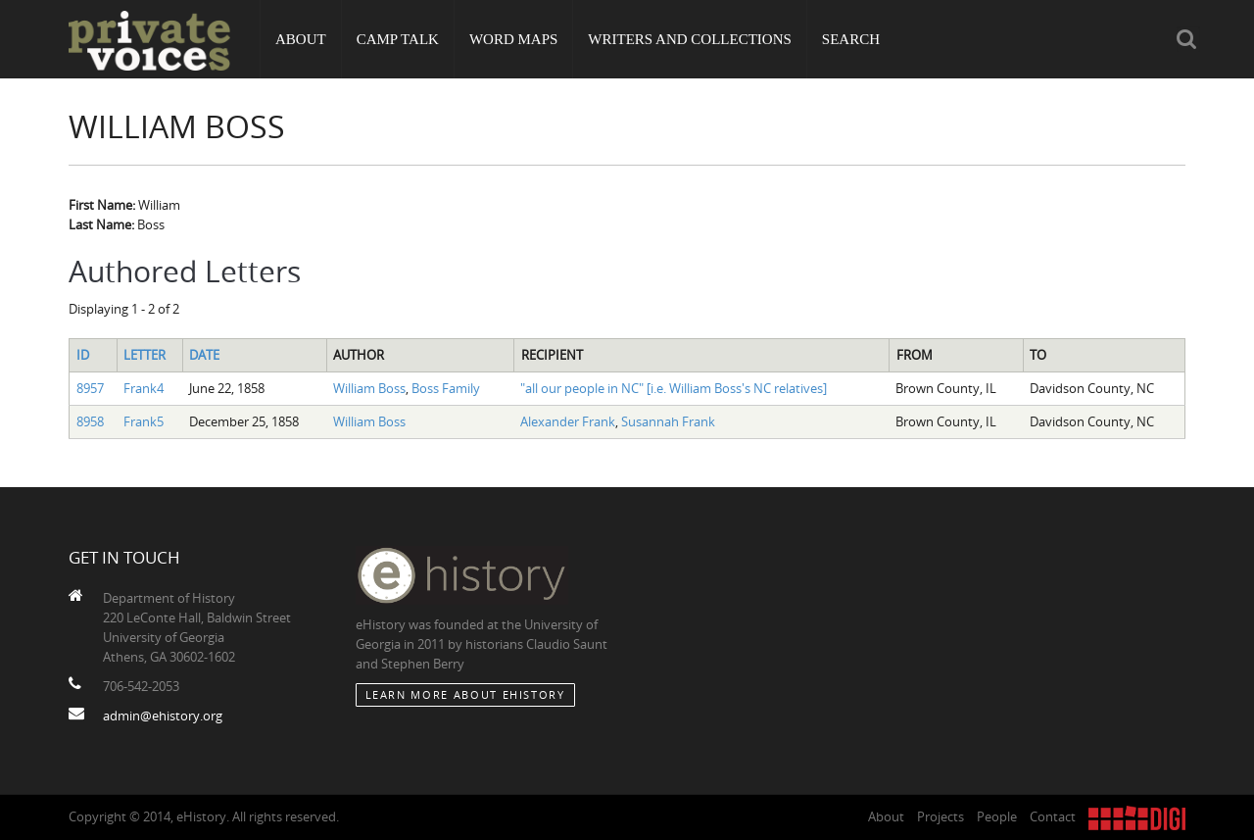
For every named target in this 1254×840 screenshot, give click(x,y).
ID (82, 355)
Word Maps (513, 39)
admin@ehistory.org (162, 715)
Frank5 (143, 421)
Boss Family (445, 388)
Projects (940, 816)
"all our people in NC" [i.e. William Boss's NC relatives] (673, 388)
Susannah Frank (668, 421)
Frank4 (143, 388)
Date (204, 355)
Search (851, 39)
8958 (90, 421)
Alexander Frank (567, 421)
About (300, 39)
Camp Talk (398, 39)
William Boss (369, 388)
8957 (90, 388)
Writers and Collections (690, 39)
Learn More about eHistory (465, 694)
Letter (144, 355)
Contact (1053, 816)
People (997, 816)
